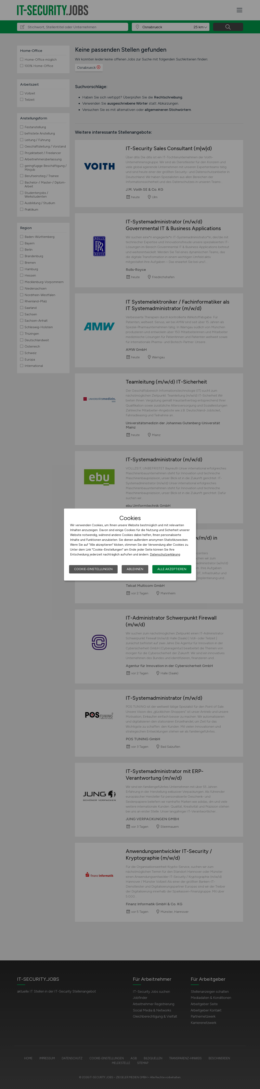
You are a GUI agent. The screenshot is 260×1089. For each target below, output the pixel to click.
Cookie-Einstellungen (93, 569)
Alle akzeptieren (171, 569)
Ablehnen (135, 569)
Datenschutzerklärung (165, 554)
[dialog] (130, 544)
